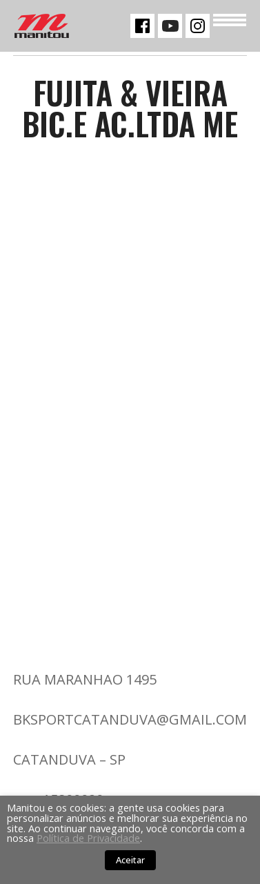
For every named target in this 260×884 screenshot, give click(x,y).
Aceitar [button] (130, 860)
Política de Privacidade (88, 838)
